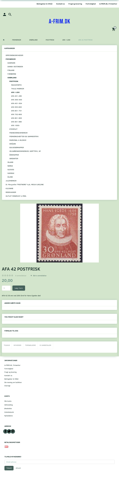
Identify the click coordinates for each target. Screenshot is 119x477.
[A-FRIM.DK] (59, 21)
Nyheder (17, 345)
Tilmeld (9, 468)
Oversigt (7, 386)
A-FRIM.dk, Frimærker (108, 4)
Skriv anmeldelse (39, 275)
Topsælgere (30, 345)
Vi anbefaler (45, 345)
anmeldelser (20, 275)
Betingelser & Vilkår (45, 4)
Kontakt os (60, 4)
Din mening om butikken (13, 382)
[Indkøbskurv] (114, 29)
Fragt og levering (75, 4)
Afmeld (18, 468)
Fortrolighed (91, 4)
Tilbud (7, 345)
